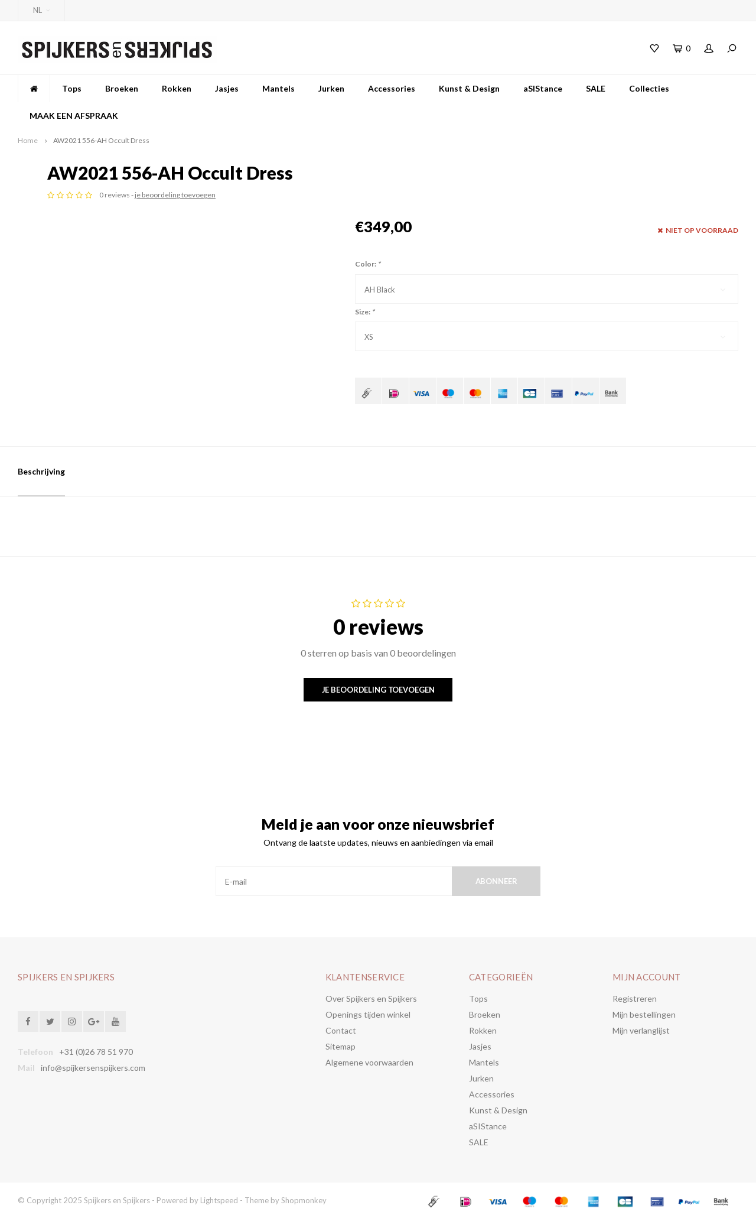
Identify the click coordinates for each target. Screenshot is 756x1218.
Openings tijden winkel (367, 1014)
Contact (340, 1030)
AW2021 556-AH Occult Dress (101, 140)
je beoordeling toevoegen (482, 194)
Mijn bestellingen (644, 1014)
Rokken (176, 88)
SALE (595, 88)
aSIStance (542, 88)
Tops (72, 88)
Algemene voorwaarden (369, 1062)
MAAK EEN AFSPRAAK (74, 116)
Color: (367, 263)
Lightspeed (219, 1200)
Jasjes (227, 88)
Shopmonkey (304, 1200)
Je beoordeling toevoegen (378, 689)
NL (41, 10)
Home (28, 140)
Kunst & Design (469, 88)
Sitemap (340, 1046)
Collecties (649, 88)
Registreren (634, 998)
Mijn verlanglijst (641, 1030)
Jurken (331, 88)
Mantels (278, 88)
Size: (364, 311)
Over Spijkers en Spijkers (371, 998)
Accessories (391, 88)
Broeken (121, 88)
